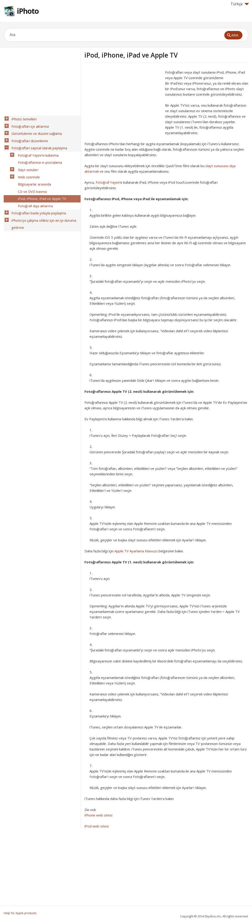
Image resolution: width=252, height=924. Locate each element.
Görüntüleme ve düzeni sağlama (35, 130)
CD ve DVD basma (30, 178)
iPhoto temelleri (22, 118)
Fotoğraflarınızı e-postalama (38, 154)
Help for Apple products (20, 913)
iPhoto (28, 11)
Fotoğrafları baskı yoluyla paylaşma (37, 196)
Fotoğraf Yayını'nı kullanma (36, 148)
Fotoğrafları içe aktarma (28, 124)
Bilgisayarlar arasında (33, 172)
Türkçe (239, 3)
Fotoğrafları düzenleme (28, 136)
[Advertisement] (122, 101)
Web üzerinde (27, 166)
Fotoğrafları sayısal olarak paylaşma (38, 142)
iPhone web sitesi (98, 815)
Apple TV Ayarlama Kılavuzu (136, 551)
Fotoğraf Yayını (107, 182)
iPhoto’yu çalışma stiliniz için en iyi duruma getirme (42, 205)
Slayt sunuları (26, 160)
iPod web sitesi (96, 826)
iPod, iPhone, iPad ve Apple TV (40, 184)
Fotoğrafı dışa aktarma (33, 190)
